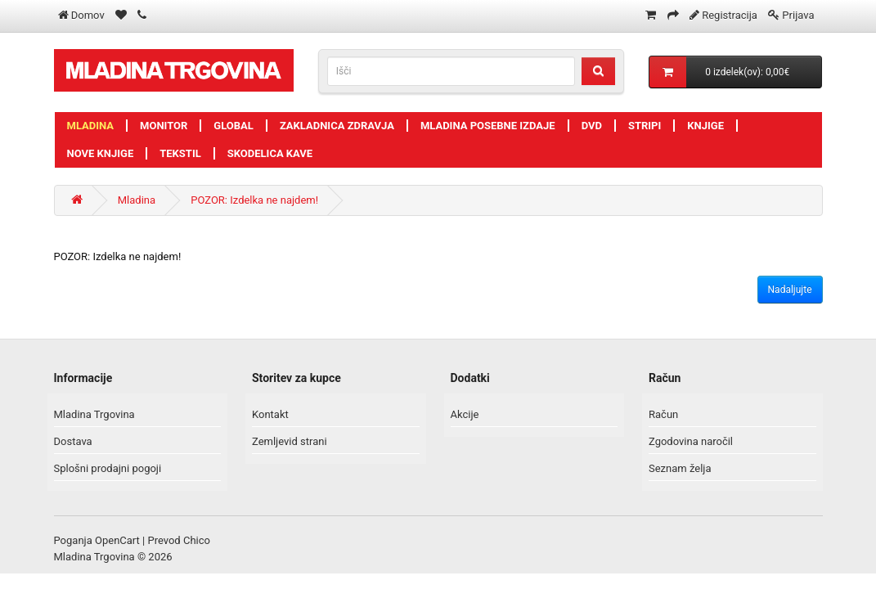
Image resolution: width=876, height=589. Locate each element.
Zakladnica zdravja (337, 125)
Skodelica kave (269, 153)
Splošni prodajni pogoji (108, 468)
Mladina (91, 125)
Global (233, 125)
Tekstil (180, 153)
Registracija (729, 15)
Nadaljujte (790, 289)
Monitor (163, 125)
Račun (663, 414)
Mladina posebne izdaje (487, 125)
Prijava (798, 15)
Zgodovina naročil (691, 441)
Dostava (73, 441)
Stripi (644, 125)
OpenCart (117, 540)
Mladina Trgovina (94, 414)
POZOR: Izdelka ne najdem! (254, 200)
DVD (592, 125)
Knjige (705, 125)
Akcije (465, 414)
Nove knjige (100, 153)
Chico (196, 540)
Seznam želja (680, 468)
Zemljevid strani (289, 441)
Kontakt (270, 414)
